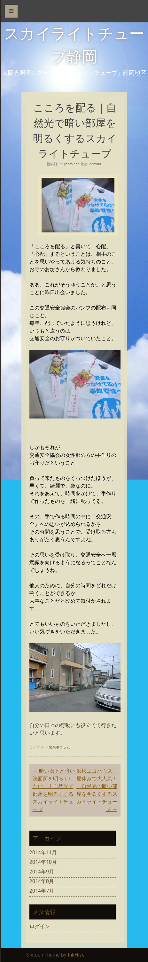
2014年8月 (41, 881)
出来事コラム (59, 747)
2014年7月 (41, 891)
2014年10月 (43, 862)
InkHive (76, 955)
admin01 (96, 164)
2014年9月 (41, 872)
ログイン (39, 926)
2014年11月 (43, 852)
